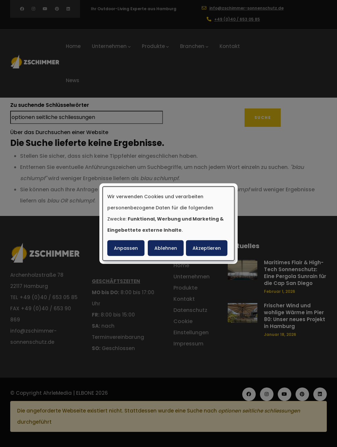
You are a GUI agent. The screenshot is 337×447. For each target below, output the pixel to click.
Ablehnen (165, 248)
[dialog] (168, 224)
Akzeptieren (207, 248)
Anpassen (126, 248)
